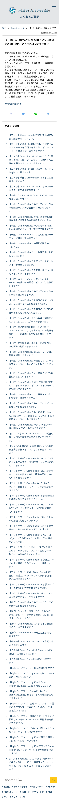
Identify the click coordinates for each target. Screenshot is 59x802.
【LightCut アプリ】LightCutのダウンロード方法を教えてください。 (31, 675)
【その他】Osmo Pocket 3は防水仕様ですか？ (30, 660)
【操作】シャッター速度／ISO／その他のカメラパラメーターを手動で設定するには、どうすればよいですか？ (31, 614)
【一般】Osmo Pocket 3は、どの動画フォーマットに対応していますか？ (31, 236)
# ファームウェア (9, 797)
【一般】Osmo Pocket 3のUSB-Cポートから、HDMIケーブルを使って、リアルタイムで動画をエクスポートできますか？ (31, 415)
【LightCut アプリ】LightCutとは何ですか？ (31, 668)
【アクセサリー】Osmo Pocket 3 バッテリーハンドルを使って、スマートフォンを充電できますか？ (31, 486)
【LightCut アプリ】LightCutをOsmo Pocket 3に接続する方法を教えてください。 (31, 683)
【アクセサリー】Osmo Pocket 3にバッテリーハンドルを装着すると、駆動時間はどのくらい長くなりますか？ (31, 474)
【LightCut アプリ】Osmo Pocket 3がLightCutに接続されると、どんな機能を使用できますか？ (31, 694)
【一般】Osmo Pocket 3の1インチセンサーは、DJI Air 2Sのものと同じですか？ (30, 426)
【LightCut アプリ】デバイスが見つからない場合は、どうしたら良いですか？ (31, 730)
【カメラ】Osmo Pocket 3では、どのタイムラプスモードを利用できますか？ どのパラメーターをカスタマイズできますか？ (31, 147)
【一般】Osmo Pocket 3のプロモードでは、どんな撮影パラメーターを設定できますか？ (31, 227)
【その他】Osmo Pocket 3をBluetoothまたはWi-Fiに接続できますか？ (31, 651)
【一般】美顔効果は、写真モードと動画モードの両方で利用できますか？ (31, 344)
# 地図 (49, 791)
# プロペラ (50, 786)
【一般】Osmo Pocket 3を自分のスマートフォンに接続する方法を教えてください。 (31, 301)
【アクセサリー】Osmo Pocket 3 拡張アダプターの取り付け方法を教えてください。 (31, 586)
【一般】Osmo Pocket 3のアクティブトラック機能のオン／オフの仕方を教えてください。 (31, 207)
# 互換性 (6, 786)
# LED (22, 797)
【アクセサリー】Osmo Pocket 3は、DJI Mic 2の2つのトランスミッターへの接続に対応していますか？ (31, 508)
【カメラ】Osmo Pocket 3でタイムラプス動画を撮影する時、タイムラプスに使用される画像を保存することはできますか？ (31, 160)
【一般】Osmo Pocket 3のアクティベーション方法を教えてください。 (31, 293)
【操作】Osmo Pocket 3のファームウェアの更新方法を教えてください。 (31, 603)
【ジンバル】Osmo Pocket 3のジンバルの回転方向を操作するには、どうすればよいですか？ (31, 449)
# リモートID (38, 791)
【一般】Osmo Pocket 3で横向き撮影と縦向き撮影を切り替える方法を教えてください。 (31, 218)
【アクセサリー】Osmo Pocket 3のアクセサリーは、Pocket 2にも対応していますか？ (31, 527)
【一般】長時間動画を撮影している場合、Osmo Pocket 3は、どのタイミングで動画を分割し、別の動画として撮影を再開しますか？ (31, 332)
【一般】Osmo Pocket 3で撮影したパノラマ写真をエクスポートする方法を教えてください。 (31, 364)
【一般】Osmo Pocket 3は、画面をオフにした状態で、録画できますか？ (31, 396)
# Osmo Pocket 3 (13, 103)
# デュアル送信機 (19, 786)
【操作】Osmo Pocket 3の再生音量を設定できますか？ (31, 634)
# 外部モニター (36, 786)
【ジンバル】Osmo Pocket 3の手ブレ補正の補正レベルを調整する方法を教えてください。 (31, 437)
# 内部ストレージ (9, 791)
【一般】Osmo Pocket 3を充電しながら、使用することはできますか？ (31, 271)
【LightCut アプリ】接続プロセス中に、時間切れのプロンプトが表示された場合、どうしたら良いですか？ (31, 707)
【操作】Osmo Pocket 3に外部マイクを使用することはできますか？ (31, 625)
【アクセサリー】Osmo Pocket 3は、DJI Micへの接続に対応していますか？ (31, 518)
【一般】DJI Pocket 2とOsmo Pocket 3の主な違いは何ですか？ (31, 197)
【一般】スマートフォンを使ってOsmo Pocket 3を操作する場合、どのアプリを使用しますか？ (31, 282)
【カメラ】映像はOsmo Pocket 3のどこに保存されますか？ (31, 179)
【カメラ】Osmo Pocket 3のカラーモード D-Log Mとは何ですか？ (31, 170)
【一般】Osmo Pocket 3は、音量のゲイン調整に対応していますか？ (31, 374)
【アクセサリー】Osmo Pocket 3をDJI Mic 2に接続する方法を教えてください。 (31, 497)
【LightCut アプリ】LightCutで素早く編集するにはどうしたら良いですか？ (31, 738)
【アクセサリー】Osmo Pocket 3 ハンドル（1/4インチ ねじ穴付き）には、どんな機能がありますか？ (31, 538)
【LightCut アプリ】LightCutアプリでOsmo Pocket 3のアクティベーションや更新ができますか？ (31, 749)
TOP (4, 28)
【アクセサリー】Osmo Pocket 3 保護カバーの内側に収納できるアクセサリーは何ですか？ (31, 563)
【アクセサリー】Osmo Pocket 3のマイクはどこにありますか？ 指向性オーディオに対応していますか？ (31, 462)
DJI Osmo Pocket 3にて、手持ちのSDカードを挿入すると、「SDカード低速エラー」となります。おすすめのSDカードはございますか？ (31, 764)
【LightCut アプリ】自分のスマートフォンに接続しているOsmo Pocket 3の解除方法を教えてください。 (31, 719)
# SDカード (25, 791)
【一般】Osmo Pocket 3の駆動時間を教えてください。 (31, 245)
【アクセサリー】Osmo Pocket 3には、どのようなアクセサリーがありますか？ (31, 595)
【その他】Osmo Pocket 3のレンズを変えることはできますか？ (31, 643)
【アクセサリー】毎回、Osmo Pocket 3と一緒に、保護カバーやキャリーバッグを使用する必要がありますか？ (31, 575)
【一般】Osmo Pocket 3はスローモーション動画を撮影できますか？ (31, 353)
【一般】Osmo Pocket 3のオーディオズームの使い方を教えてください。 (31, 404)
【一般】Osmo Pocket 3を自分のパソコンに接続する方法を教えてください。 (31, 310)
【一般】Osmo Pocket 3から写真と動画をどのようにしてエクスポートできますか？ (31, 319)
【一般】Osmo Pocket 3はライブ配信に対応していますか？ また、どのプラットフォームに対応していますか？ (31, 385)
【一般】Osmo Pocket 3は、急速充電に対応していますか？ (31, 254)
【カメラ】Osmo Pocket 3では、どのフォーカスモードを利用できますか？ (31, 188)
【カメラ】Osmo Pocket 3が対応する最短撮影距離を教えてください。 (31, 136)
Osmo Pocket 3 (17, 28)
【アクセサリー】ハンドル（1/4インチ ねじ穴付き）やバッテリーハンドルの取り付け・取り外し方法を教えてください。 (31, 550)
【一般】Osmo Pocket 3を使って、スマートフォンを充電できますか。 (31, 262)
